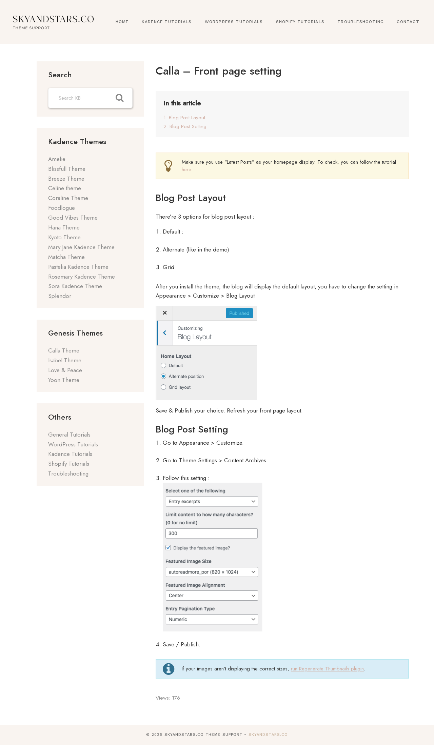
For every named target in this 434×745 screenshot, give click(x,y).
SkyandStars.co (268, 734)
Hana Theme (64, 227)
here (186, 169)
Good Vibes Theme (73, 218)
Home (122, 21)
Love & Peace (65, 370)
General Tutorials (69, 434)
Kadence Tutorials (167, 21)
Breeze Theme (66, 179)
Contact (408, 21)
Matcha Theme (66, 257)
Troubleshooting (360, 21)
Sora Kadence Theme (75, 286)
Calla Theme (63, 350)
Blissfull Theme (66, 169)
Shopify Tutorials (300, 21)
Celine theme (64, 188)
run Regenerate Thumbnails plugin (327, 668)
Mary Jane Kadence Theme (81, 247)
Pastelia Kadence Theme (78, 267)
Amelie (56, 159)
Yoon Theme (63, 380)
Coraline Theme (68, 198)
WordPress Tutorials (234, 21)
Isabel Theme (64, 360)
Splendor (59, 296)
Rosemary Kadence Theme (81, 277)
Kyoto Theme (64, 237)
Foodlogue (61, 208)
